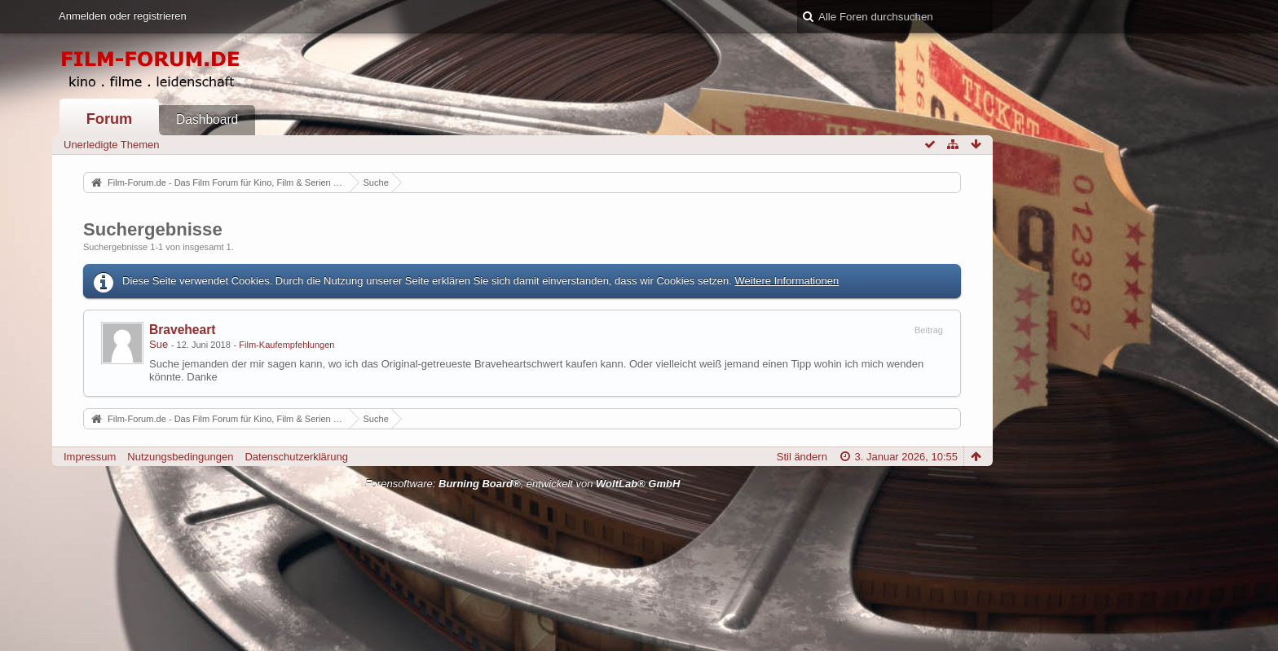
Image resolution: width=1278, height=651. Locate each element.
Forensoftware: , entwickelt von (523, 483)
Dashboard (207, 119)
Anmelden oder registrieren (123, 16)
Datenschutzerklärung (296, 457)
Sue (158, 344)
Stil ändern (802, 457)
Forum (109, 119)
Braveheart (182, 329)
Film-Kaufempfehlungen (286, 345)
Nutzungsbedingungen (180, 457)
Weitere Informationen (786, 281)
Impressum (90, 457)
